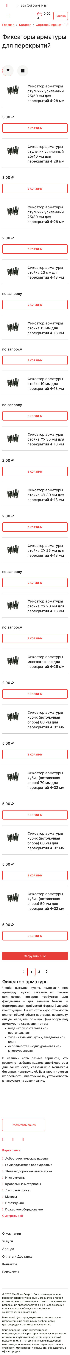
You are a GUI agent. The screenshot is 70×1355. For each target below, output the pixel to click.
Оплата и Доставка (17, 1256)
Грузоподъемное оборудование (28, 1165)
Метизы (11, 1196)
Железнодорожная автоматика (28, 1171)
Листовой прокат (18, 1190)
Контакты (9, 1264)
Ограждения (14, 1203)
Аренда (8, 1249)
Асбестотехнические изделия (27, 1158)
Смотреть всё (12, 1216)
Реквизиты (10, 1272)
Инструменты (15, 1177)
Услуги (7, 1241)
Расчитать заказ (24, 1125)
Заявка (60, 16)
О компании (11, 1233)
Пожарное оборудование (24, 1209)
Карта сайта (11, 1150)
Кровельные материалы (23, 1184)
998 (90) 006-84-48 (34, 5)
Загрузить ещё (35, 956)
